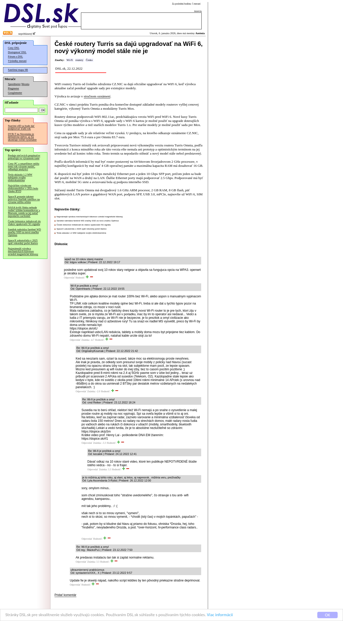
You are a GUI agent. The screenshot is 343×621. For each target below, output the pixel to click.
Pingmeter (13, 88)
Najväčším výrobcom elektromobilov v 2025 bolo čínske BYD (23, 188)
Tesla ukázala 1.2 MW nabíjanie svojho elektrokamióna (20, 177)
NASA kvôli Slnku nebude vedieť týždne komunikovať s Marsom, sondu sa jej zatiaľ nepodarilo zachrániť (24, 211)
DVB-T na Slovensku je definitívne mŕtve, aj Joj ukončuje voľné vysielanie (22, 137)
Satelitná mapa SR (18, 69)
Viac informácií (220, 615)
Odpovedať (69, 277)
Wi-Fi (69, 60)
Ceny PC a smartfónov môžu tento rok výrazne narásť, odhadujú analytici (23, 166)
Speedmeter (14, 84)
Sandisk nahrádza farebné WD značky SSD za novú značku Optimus (24, 232)
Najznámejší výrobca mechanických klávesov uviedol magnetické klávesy (23, 251)
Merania (25, 84)
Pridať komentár (65, 595)
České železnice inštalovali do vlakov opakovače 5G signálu (24, 222)
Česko (89, 60)
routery (79, 60)
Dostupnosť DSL (17, 52)
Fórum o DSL (15, 56)
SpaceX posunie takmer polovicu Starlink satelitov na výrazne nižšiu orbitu (24, 199)
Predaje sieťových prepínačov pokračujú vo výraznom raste (24, 157)
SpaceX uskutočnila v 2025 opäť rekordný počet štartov (23, 242)
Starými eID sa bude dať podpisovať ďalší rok (21, 127)
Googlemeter (15, 92)
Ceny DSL (13, 47)
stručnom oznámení (97, 96)
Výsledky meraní (17, 60)
